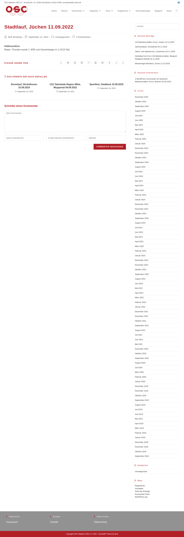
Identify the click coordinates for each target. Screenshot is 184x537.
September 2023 (142, 218)
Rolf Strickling (15, 37)
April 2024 (139, 185)
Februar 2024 (140, 195)
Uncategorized (62, 37)
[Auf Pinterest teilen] (75, 63)
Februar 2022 (140, 302)
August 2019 (140, 405)
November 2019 (141, 391)
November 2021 (141, 316)
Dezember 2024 (141, 148)
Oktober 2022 (140, 269)
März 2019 (139, 428)
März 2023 (139, 246)
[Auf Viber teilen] (89, 63)
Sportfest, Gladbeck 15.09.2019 (106, 84)
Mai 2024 (138, 181)
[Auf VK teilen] (95, 63)
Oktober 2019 (140, 395)
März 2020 (139, 372)
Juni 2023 (139, 232)
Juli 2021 (138, 335)
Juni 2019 (139, 414)
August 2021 (140, 330)
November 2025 (141, 97)
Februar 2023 (140, 251)
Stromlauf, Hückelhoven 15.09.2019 (24, 86)
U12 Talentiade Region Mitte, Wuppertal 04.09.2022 (65, 86)
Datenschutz (100, 522)
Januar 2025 (140, 144)
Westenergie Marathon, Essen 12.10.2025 (152, 63)
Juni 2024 (139, 176)
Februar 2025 (140, 139)
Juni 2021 (139, 339)
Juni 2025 (139, 120)
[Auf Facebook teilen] (68, 63)
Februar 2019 (140, 433)
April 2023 (139, 241)
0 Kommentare (83, 37)
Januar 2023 (140, 256)
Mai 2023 (138, 237)
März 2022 (139, 297)
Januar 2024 (140, 200)
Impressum (12, 522)
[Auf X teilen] (61, 63)
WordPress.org (141, 497)
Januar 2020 (140, 381)
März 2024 (139, 190)
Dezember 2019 (141, 386)
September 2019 (142, 400)
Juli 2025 (138, 116)
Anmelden (139, 488)
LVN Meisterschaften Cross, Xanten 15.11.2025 (154, 42)
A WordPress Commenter (145, 79)
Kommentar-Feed (142, 494)
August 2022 (140, 279)
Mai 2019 (138, 419)
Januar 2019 (140, 437)
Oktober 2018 (140, 451)
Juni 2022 (139, 283)
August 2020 (140, 363)
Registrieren (140, 486)
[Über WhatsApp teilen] (123, 63)
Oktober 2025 (140, 101)
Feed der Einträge (142, 491)
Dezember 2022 (141, 260)
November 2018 (141, 447)
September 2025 (142, 106)
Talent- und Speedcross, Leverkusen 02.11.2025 (155, 51)
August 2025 (140, 111)
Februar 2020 (140, 377)
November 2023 (141, 209)
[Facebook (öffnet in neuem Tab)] (178, 2)
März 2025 (139, 134)
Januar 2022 (140, 307)
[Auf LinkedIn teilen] (82, 63)
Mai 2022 (138, 288)
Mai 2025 (138, 125)
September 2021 (142, 325)
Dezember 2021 (141, 311)
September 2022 (142, 274)
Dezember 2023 (141, 204)
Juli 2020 (138, 367)
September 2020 (142, 358)
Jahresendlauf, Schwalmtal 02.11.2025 (151, 47)
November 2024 (141, 153)
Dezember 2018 (141, 442)
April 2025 (139, 129)
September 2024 (142, 162)
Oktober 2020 (140, 353)
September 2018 (142, 456)
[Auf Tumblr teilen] (109, 63)
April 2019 (139, 423)
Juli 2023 (138, 228)
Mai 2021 (138, 344)
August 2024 (140, 167)
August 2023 (140, 223)
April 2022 (139, 293)
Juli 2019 (138, 409)
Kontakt (54, 522)
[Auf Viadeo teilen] (116, 63)
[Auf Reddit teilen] (102, 63)
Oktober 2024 (140, 157)
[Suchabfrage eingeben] (157, 26)
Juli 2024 (138, 172)
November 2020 (141, 349)
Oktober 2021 (140, 321)
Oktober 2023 (140, 213)
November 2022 (141, 265)
